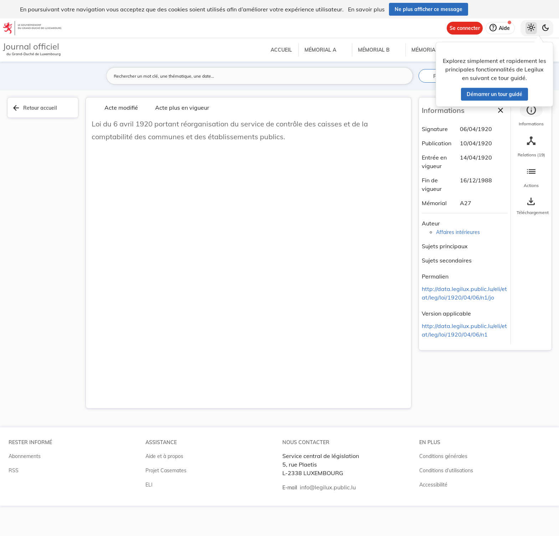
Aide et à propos (164, 456)
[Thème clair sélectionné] (531, 28)
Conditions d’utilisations (446, 470)
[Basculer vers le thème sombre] (545, 28)
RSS (14, 470)
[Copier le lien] (458, 277)
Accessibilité (433, 485)
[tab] (531, 115)
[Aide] (500, 28)
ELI (149, 485)
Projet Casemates (165, 470)
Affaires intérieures (458, 232)
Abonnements (25, 456)
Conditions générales (443, 456)
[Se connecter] (465, 28)
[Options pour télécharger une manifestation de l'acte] (531, 206)
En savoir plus (366, 9)
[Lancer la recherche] (403, 75)
